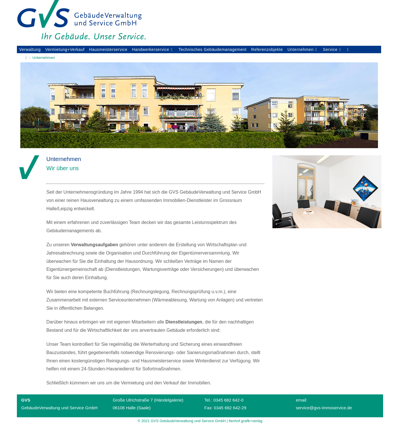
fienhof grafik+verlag (245, 421)
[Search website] (347, 49)
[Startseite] (26, 57)
